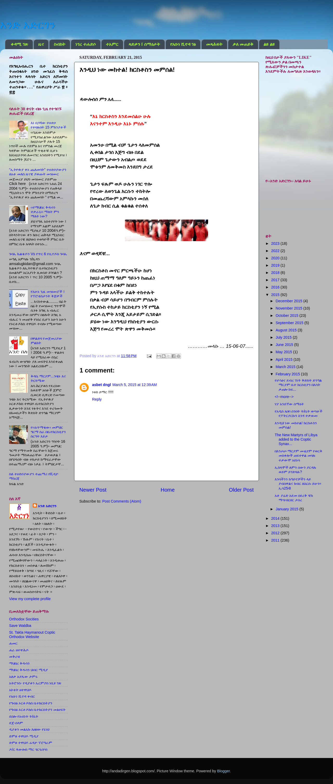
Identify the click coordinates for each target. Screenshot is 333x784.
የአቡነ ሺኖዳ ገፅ (183, 44)
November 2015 (289, 308)
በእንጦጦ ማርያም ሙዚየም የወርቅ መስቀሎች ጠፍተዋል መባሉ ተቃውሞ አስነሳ (298, 455)
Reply (97, 399)
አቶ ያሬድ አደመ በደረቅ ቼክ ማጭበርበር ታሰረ (294, 497)
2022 (275, 251)
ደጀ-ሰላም (16, 723)
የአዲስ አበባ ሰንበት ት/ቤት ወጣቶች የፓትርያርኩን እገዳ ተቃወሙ (298, 413)
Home (168, 490)
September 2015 (290, 323)
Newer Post (92, 490)
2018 (275, 273)
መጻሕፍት (214, 44)
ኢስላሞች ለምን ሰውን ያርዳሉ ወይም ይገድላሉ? (295, 469)
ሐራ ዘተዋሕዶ (19, 650)
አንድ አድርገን (27, 25)
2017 (275, 280)
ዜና (41, 44)
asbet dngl (101, 385)
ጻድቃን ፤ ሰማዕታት (144, 44)
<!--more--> (284, 397)
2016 (275, 287)
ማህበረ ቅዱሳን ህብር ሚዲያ (28, 670)
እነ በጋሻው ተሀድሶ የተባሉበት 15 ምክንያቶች (48, 125)
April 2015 (285, 359)
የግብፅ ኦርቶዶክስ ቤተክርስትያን (30, 703)
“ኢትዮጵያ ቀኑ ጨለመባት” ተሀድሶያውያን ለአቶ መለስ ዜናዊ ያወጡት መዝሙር (37, 172)
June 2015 (285, 345)
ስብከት (59, 44)
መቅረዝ (14, 656)
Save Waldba (20, 626)
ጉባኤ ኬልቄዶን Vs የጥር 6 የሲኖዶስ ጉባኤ (38, 254)
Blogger (223, 771)
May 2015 (284, 352)
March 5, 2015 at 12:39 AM (134, 385)
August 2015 (287, 330)
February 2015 (288, 374)
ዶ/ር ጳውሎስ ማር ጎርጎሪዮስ (28, 749)
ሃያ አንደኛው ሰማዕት (289, 404)
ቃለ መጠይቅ (243, 44)
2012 (275, 533)
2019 (275, 265)
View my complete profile (30, 599)
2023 (275, 243)
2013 (275, 526)
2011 (275, 540)
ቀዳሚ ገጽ (19, 44)
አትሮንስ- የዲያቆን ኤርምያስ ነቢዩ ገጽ (35, 683)
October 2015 (287, 315)
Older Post (241, 490)
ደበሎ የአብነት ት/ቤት (23, 716)
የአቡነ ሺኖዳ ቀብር (22, 696)
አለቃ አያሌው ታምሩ (23, 676)
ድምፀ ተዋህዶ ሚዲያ (24, 736)
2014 (275, 518)
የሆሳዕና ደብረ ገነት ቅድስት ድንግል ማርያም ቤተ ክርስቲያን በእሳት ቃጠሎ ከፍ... (298, 384)
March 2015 (286, 367)
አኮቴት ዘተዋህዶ (20, 690)
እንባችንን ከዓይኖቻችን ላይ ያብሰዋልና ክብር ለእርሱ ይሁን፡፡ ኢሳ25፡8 (298, 483)
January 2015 (287, 509)
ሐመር (13, 643)
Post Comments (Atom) (121, 501)
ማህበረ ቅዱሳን (19, 663)
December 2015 (289, 301)
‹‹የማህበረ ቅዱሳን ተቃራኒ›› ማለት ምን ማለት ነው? (45, 212)
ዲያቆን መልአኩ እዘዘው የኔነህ (29, 729)
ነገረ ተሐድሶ (85, 44)
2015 (275, 295)
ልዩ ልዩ (269, 44)
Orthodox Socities (24, 619)
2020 (275, 258)
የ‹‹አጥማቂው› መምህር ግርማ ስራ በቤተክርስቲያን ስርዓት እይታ (48, 432)
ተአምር (112, 44)
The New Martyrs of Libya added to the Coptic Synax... (296, 439)
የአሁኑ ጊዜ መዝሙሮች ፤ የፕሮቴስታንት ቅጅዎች (48, 294)
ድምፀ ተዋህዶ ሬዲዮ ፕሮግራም (30, 743)
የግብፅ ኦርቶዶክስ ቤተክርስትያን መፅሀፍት (37, 710)
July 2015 (284, 337)
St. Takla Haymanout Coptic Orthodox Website (32, 634)
